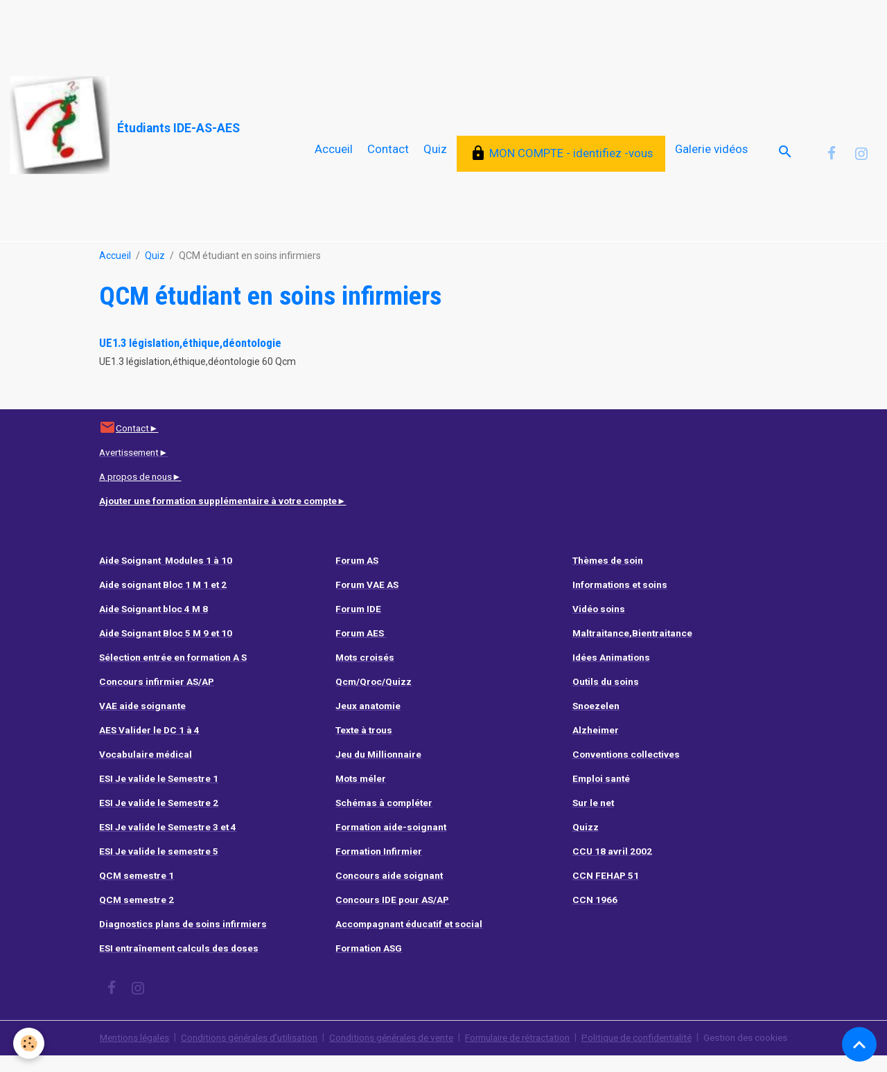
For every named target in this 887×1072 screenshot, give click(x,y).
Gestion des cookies (763, 1054)
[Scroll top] (859, 1044)
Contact (388, 157)
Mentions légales (117, 1054)
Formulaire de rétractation (523, 1054)
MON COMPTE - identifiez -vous (561, 161)
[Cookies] (29, 1043)
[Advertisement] (252, 31)
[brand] (125, 125)
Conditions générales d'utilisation (238, 1054)
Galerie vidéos (711, 157)
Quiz (435, 157)
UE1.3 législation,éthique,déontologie (190, 359)
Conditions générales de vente (388, 1054)
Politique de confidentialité (650, 1054)
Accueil (334, 157)
